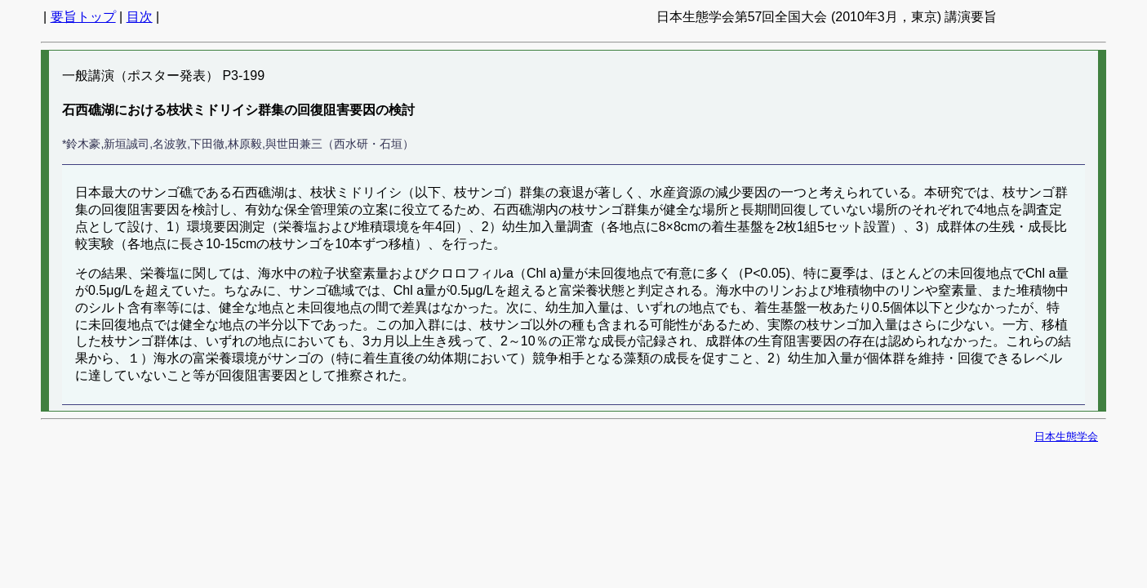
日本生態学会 (1066, 436)
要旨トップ (83, 17)
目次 (140, 17)
